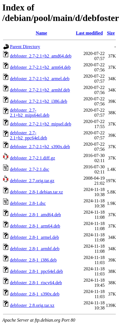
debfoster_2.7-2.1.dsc (29, 169)
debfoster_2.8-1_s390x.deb (34, 294)
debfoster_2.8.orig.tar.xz (32, 305)
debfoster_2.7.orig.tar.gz (32, 180)
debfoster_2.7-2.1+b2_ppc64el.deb (28, 135)
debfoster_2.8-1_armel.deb (34, 237)
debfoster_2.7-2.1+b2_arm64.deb (40, 67)
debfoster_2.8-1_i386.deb (33, 260)
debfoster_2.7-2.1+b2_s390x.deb (40, 146)
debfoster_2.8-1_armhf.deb (34, 248)
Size (111, 33)
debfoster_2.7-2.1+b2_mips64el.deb (29, 113)
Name (41, 33)
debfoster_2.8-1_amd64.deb (35, 214)
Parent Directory (25, 46)
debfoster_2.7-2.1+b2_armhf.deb (40, 90)
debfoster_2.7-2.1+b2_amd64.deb (41, 56)
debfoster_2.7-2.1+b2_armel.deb (39, 78)
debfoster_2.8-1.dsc (28, 203)
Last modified (89, 33)
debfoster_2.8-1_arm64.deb (35, 226)
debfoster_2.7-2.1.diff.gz (32, 158)
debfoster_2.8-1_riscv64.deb (36, 282)
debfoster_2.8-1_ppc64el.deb (36, 271)
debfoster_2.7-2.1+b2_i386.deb (38, 101)
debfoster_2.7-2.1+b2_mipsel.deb (40, 124)
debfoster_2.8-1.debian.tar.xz (36, 192)
